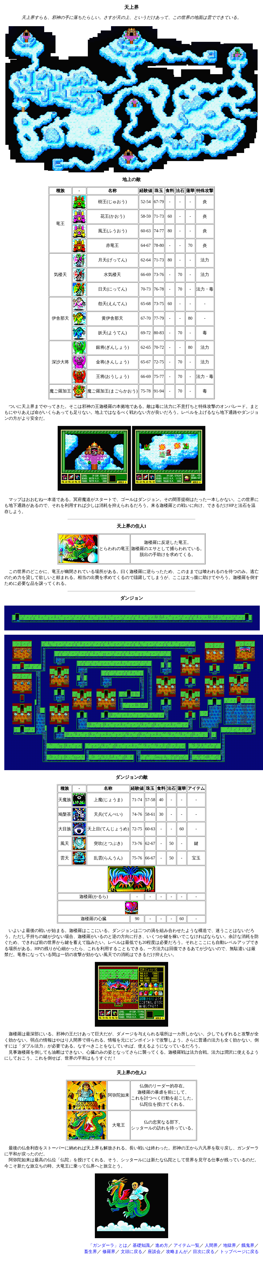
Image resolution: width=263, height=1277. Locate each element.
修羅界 (108, 1251)
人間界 (211, 1245)
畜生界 (90, 1251)
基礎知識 (141, 1245)
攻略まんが (177, 1251)
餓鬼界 (247, 1245)
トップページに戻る (239, 1251)
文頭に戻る (131, 1251)
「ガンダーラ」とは (107, 1245)
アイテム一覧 (186, 1245)
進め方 (161, 1245)
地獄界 (229, 1245)
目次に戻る (203, 1251)
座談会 (154, 1251)
